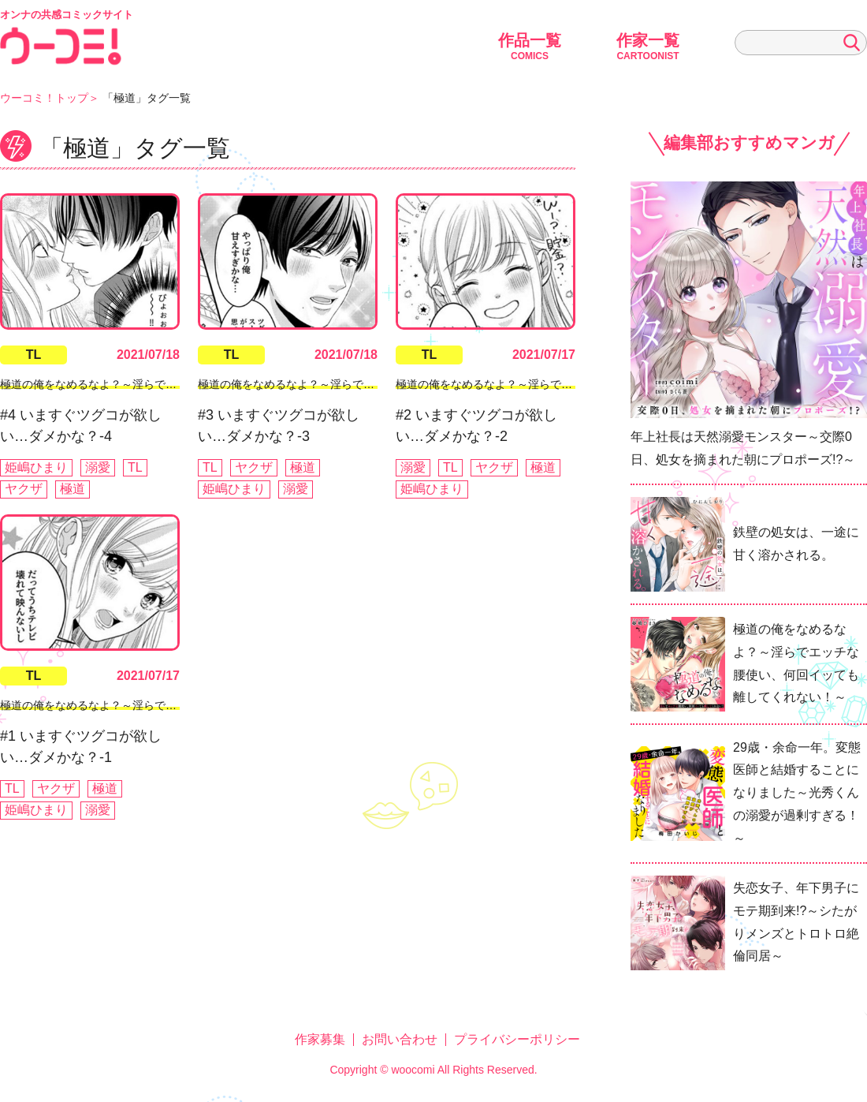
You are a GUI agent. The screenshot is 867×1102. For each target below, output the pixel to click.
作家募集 (320, 1039)
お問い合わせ (399, 1039)
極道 (72, 488)
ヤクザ (24, 488)
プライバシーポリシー (517, 1039)
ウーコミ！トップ (44, 98)
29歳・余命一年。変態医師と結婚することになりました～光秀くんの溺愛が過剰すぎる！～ (797, 793)
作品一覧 (530, 47)
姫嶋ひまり (36, 467)
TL (34, 354)
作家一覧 (648, 47)
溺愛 (97, 467)
